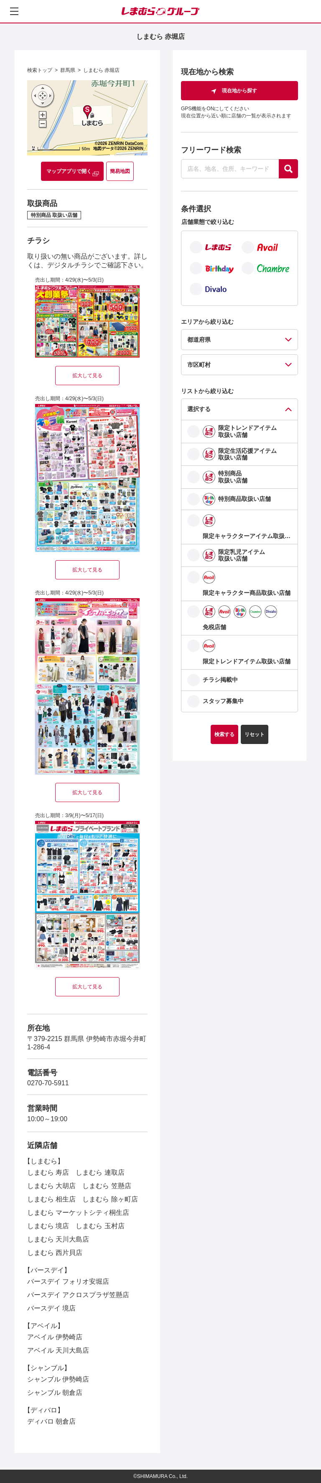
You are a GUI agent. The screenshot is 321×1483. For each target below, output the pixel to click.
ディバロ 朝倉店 (51, 1421)
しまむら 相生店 (51, 1199)
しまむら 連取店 (100, 1172)
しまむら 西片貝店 (54, 1252)
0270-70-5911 (48, 1083)
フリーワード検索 (211, 150)
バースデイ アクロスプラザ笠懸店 (78, 1294)
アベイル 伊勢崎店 (54, 1337)
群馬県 (67, 70)
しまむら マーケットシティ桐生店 (78, 1212)
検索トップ (39, 70)
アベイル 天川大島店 (58, 1350)
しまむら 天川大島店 (58, 1239)
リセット (255, 734)
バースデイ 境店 (51, 1308)
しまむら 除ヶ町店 (110, 1199)
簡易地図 (120, 171)
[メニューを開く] (14, 11)
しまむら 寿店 (48, 1172)
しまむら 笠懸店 (106, 1185)
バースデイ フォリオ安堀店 (68, 1281)
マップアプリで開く (69, 171)
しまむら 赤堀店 (101, 70)
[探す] (288, 168)
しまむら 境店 (48, 1225)
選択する (199, 409)
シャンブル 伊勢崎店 (58, 1379)
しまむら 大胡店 (51, 1185)
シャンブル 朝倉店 (54, 1392)
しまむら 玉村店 (100, 1225)
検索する (224, 734)
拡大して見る (87, 375)
